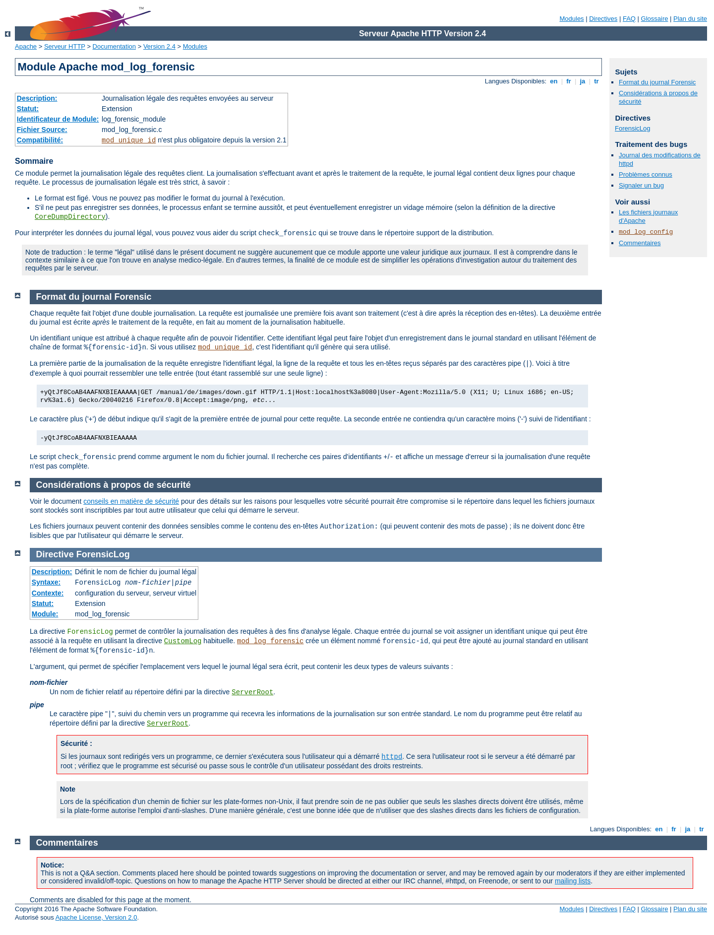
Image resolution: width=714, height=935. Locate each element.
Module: (45, 614)
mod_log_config (646, 232)
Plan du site (690, 18)
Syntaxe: (46, 582)
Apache (26, 46)
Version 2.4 (159, 46)
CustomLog (183, 641)
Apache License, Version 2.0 (96, 917)
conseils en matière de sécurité (131, 501)
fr (569, 81)
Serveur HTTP (64, 46)
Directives (603, 18)
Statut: (28, 109)
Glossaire (654, 18)
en (553, 81)
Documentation (114, 46)
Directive (55, 554)
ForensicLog (633, 128)
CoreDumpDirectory (70, 217)
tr (597, 81)
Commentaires (640, 243)
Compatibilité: (40, 140)
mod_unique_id (129, 140)
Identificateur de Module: (58, 119)
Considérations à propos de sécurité (113, 485)
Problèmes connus (645, 174)
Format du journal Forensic (657, 82)
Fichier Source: (42, 130)
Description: (37, 98)
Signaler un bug (641, 185)
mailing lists (573, 881)
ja (582, 81)
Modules (571, 18)
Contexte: (48, 593)
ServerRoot (252, 692)
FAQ (629, 18)
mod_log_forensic (270, 641)
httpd (391, 757)
